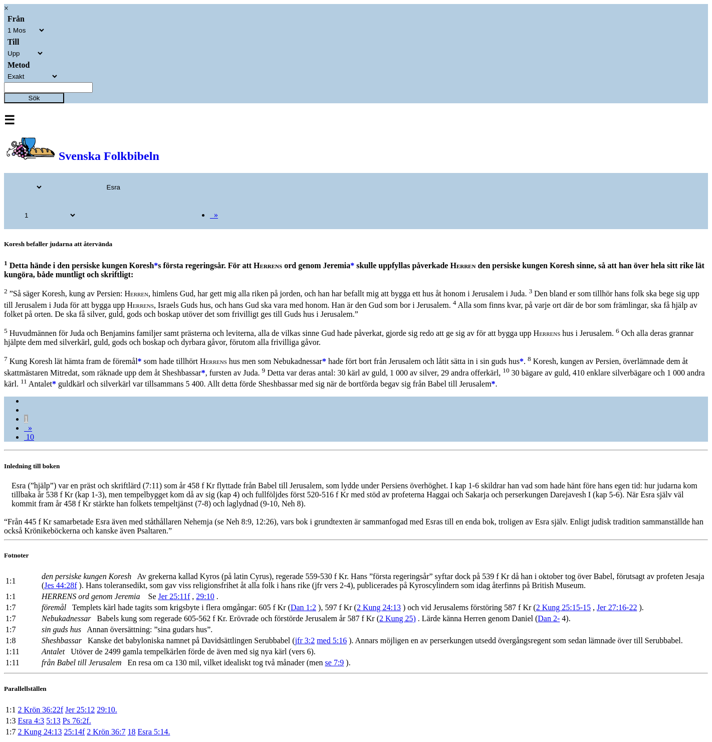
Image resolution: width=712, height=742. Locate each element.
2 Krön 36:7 (106, 731)
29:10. (107, 709)
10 (29, 437)
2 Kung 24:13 (379, 607)
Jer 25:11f (174, 596)
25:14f (74, 731)
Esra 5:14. (154, 731)
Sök (34, 98)
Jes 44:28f (60, 585)
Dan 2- (549, 618)
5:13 (53, 720)
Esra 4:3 (31, 720)
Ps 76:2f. (77, 720)
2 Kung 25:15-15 (563, 607)
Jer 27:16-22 (617, 607)
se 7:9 (334, 662)
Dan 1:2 (303, 607)
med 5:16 (332, 640)
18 (132, 731)
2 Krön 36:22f (40, 709)
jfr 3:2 (305, 640)
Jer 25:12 (80, 709)
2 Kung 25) (397, 618)
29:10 (205, 596)
